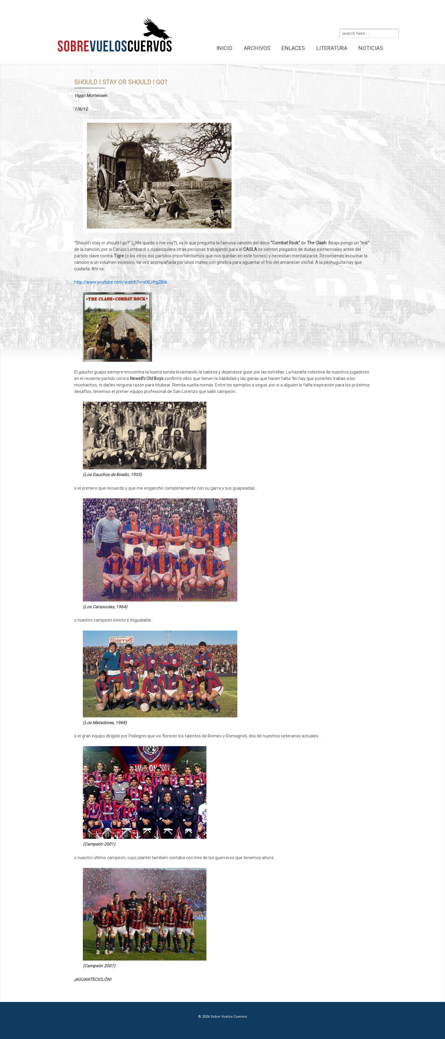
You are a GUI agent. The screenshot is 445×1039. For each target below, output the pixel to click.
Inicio (224, 48)
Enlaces (293, 48)
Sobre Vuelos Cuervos (228, 1017)
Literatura (331, 48)
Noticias (370, 48)
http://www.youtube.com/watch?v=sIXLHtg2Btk (120, 282)
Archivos (257, 48)
